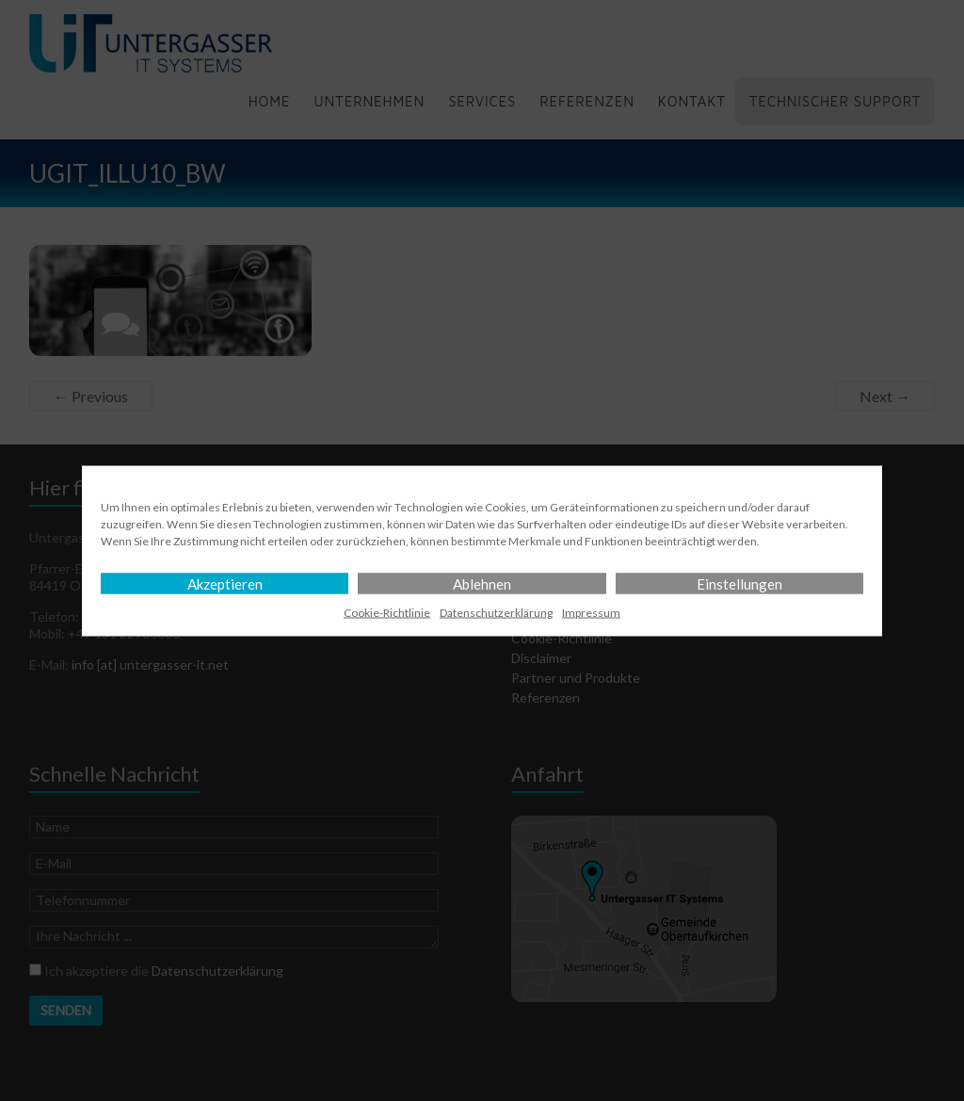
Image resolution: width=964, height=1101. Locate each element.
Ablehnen (482, 583)
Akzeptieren (225, 583)
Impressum (591, 612)
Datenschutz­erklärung (496, 612)
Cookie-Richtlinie (387, 612)
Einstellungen (739, 583)
